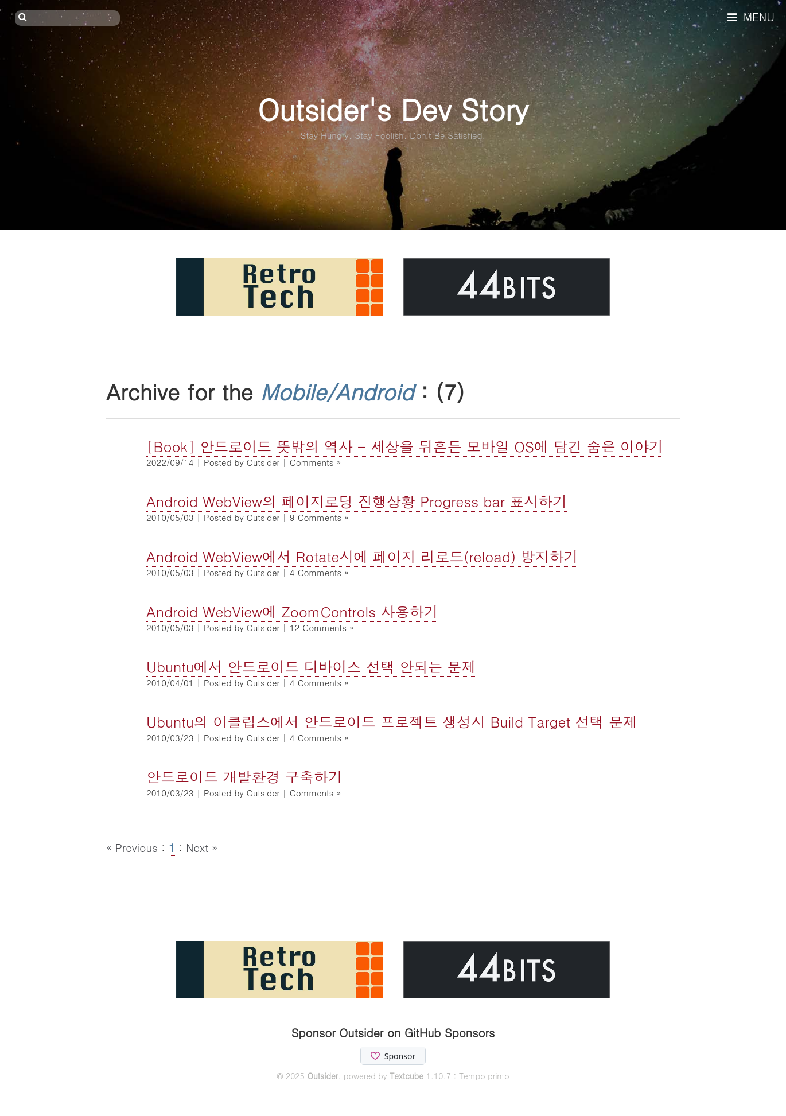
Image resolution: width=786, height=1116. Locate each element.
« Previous (133, 847)
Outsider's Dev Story (393, 108)
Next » (201, 847)
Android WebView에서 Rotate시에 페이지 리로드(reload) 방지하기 (362, 556)
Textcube (406, 1076)
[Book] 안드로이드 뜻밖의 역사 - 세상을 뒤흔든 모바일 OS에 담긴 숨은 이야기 (404, 446)
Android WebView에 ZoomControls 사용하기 (292, 611)
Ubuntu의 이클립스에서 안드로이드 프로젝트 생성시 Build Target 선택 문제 (391, 721)
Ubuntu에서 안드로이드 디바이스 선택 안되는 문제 (311, 666)
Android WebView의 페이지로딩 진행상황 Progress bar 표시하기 (356, 501)
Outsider (322, 1076)
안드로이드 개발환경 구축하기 (244, 777)
